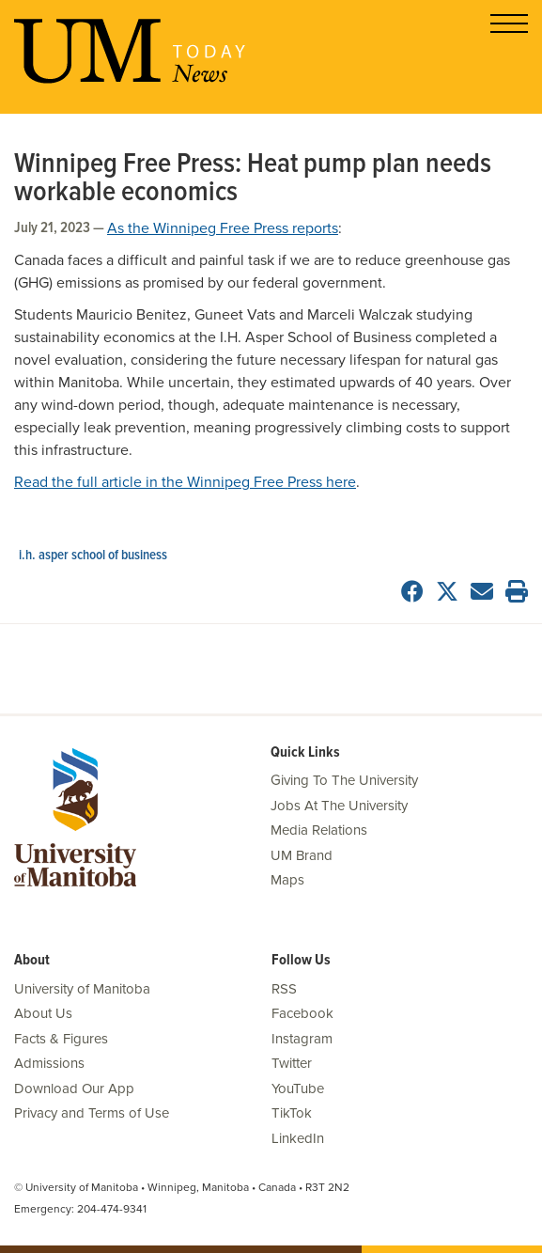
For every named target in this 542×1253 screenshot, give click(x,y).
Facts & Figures (61, 1038)
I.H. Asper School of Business (93, 555)
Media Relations (319, 830)
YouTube (297, 1088)
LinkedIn (297, 1138)
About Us (43, 1013)
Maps (287, 879)
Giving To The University (344, 780)
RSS (284, 988)
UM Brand (302, 855)
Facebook (302, 1013)
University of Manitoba (82, 988)
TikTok (291, 1112)
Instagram (302, 1038)
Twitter (291, 1063)
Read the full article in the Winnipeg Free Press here (185, 482)
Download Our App (74, 1088)
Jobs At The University (339, 805)
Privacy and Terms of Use (91, 1112)
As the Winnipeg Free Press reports (222, 228)
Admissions (49, 1063)
